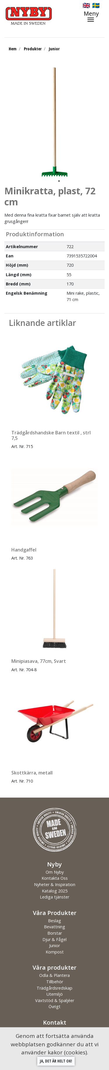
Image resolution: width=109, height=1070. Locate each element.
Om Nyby (55, 872)
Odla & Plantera (54, 975)
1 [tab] (59, 181)
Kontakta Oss (55, 878)
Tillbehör (54, 981)
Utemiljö (55, 994)
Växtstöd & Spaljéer (54, 1000)
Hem (13, 48)
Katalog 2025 (54, 891)
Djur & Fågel (54, 939)
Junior (54, 48)
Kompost (55, 952)
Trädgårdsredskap (54, 988)
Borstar (54, 933)
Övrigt (54, 1006)
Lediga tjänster (54, 897)
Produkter (33, 48)
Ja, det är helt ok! (56, 1061)
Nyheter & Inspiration (54, 884)
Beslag (54, 920)
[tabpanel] (54, 122)
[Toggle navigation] (94, 16)
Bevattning (54, 926)
